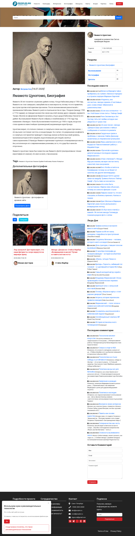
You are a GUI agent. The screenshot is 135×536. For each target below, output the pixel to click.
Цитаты (91, 79)
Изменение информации (52, 507)
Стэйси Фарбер (61, 263)
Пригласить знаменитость (52, 510)
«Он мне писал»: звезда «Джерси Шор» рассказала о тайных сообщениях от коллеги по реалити (103, 127)
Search (118, 18)
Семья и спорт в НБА (107, 348)
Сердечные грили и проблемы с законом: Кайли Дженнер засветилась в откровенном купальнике (103, 136)
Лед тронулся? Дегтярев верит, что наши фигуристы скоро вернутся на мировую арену (29, 252)
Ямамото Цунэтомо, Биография (102, 65)
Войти (119, 4)
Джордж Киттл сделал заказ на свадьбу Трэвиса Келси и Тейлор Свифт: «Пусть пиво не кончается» (104, 178)
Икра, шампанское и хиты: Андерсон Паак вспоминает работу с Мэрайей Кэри (104, 144)
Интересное (57, 4)
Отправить (92, 482)
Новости (37, 4)
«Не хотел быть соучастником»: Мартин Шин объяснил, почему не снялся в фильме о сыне (103, 187)
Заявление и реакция (107, 381)
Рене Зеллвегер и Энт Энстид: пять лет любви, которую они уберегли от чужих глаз (102, 119)
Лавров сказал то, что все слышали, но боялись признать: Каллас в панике (104, 195)
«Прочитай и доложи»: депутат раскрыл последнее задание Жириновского (103, 153)
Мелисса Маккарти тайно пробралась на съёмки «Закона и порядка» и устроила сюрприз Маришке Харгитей (104, 93)
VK (15, 220)
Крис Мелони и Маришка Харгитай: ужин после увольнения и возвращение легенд (104, 204)
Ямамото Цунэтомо (102, 35)
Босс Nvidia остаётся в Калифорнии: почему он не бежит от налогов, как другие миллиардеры (103, 170)
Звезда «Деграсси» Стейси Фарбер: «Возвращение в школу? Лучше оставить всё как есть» (66, 252)
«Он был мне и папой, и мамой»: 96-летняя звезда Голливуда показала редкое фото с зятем (103, 212)
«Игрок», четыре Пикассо (105, 259)
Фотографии (68, 4)
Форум (95, 4)
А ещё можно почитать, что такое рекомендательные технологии (19, 528)
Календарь (46, 4)
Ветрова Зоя (26, 89)
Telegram (23, 220)
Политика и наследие (107, 393)
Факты (87, 4)
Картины (103, 4)
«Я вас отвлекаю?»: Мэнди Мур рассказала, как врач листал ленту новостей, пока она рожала (104, 161)
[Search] (64, 18)
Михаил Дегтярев (25, 263)
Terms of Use (103, 531)
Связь (111, 4)
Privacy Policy (116, 531)
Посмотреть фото (22, 206)
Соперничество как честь (109, 423)
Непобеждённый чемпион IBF (107, 317)
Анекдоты (79, 4)
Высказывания (94, 71)
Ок (7, 521)
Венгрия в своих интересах (110, 404)
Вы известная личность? (52, 514)
